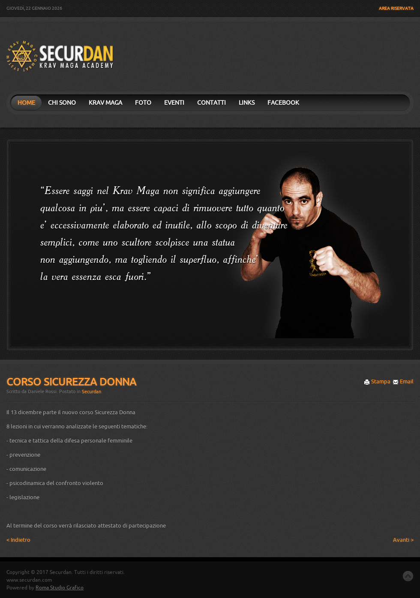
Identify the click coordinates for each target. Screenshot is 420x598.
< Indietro (18, 540)
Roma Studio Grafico (60, 587)
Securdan (91, 391)
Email (403, 381)
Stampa (377, 381)
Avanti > (403, 540)
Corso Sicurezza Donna (71, 382)
